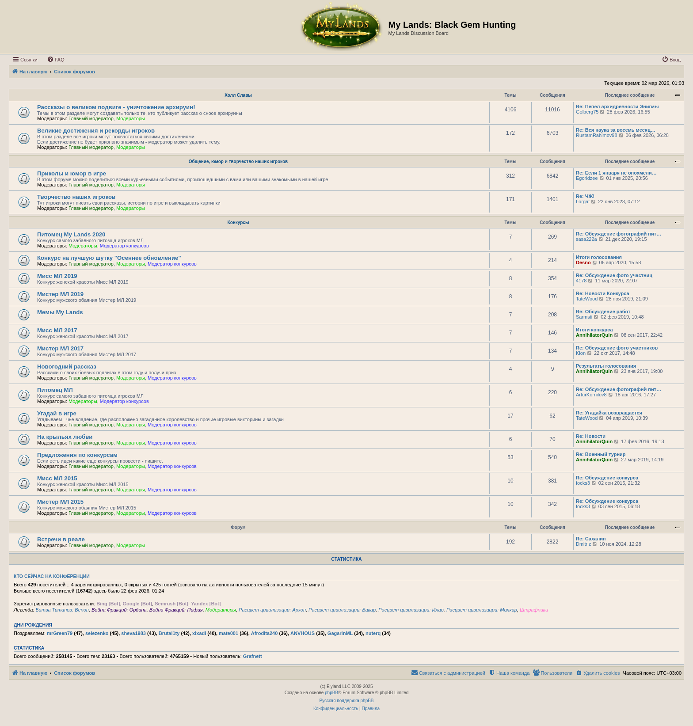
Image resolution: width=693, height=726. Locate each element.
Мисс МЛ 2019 (57, 276)
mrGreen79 (59, 633)
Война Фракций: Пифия (176, 609)
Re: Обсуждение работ (603, 311)
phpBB (331, 692)
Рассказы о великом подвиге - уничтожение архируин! (116, 107)
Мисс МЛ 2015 (57, 478)
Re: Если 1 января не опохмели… (616, 172)
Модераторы (130, 118)
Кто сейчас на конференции (52, 576)
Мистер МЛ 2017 (60, 348)
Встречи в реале (61, 539)
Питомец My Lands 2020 (71, 234)
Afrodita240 (264, 633)
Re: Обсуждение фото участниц (614, 275)
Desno (583, 262)
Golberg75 (587, 111)
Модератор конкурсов (124, 245)
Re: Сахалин (591, 538)
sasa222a (586, 239)
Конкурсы (238, 222)
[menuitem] (55, 59)
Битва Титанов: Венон (61, 609)
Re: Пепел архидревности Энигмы (617, 106)
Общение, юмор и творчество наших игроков (238, 161)
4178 (581, 280)
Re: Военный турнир (601, 454)
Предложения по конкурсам (77, 455)
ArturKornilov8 (591, 394)
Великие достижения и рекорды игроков (96, 130)
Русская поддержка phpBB (346, 700)
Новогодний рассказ (66, 366)
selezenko (97, 633)
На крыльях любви (64, 436)
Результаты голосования (606, 366)
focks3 (583, 483)
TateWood (587, 298)
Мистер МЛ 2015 (60, 501)
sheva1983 (133, 633)
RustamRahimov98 (596, 135)
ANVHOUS (302, 633)
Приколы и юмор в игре (71, 173)
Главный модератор (91, 118)
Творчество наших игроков (76, 197)
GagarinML (340, 633)
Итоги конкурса (594, 329)
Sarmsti (584, 316)
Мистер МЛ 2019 (60, 294)
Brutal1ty (169, 633)
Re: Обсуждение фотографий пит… (618, 233)
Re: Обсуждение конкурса (607, 477)
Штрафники (534, 609)
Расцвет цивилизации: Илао (411, 609)
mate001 (228, 633)
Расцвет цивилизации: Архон (272, 609)
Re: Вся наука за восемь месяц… (615, 130)
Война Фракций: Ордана (119, 609)
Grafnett (252, 656)
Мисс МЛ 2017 (57, 330)
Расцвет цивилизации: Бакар (342, 609)
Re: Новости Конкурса (602, 293)
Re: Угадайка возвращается (609, 412)
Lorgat (583, 201)
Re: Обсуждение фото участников (617, 347)
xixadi (199, 633)
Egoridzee (587, 178)
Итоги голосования (599, 257)
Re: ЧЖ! (585, 196)
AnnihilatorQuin (594, 335)
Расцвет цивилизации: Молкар (481, 609)
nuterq (373, 633)
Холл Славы (238, 95)
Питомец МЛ (55, 390)
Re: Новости (590, 436)
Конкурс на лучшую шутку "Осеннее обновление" (109, 258)
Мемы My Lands (60, 312)
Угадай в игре (56, 413)
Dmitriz (583, 544)
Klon (581, 353)
